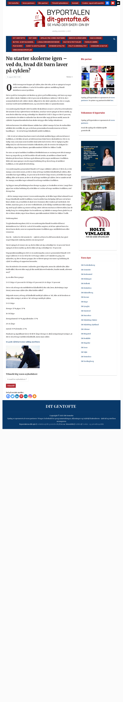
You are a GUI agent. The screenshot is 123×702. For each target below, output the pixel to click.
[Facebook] (8, 396)
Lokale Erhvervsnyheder (48, 42)
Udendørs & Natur (99, 46)
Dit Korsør (85, 297)
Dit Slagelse (85, 343)
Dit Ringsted (86, 334)
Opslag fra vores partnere (53, 38)
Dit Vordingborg (87, 361)
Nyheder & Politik (56, 46)
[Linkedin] (17, 396)
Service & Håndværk (77, 38)
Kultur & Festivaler (72, 42)
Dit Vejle (84, 352)
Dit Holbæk (85, 283)
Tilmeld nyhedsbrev (60, 3)
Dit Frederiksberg (88, 265)
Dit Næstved (85, 311)
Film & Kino (17, 46)
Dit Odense (85, 329)
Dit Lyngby (85, 306)
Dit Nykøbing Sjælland (90, 325)
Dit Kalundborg (87, 293)
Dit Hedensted (86, 274)
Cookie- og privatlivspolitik (93, 3)
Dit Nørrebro (86, 315)
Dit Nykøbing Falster (89, 320)
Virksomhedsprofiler (22, 50)
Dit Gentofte (13, 3)
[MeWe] (26, 396)
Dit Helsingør (86, 279)
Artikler (78, 424)
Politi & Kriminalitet (78, 46)
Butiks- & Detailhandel (23, 42)
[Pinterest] (21, 396)
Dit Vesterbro (86, 357)
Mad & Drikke (95, 38)
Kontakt (75, 3)
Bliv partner (43, 3)
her (112, 100)
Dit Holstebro (86, 288)
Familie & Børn (91, 42)
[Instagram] (30, 396)
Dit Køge (84, 302)
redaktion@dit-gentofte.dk (47, 424)
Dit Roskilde (85, 338)
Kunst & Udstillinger (35, 46)
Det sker (32, 38)
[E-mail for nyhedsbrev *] (17, 379)
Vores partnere (28, 3)
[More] (34, 396)
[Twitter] (13, 396)
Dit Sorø (84, 347)
